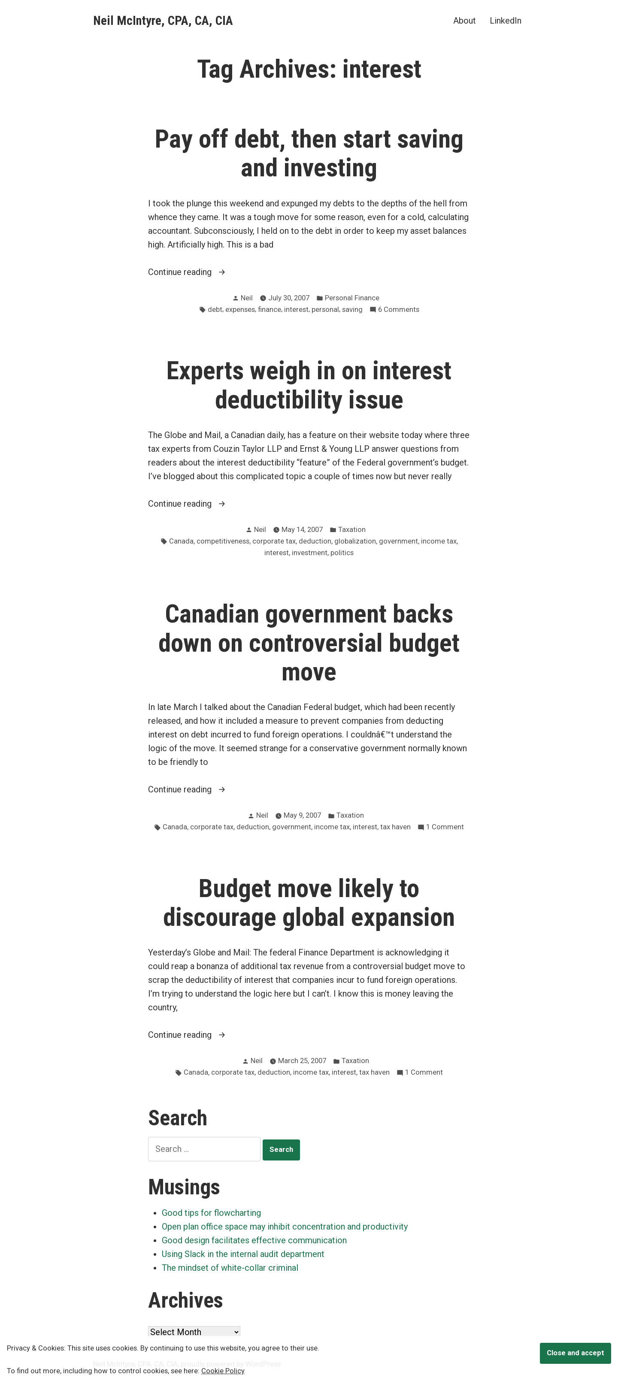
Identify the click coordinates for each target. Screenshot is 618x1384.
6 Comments (398, 310)
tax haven (395, 827)
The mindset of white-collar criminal (230, 1268)
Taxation (352, 530)
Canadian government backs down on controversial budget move (309, 642)
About (464, 20)
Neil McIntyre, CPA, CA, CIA (163, 20)
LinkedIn (505, 20)
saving (352, 309)
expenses (240, 309)
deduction (315, 541)
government (398, 541)
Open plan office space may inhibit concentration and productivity (285, 1226)
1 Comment (445, 827)
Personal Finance (352, 298)
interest (296, 309)
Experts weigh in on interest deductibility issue (309, 385)
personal (325, 309)
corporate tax (274, 541)
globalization (355, 541)
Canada (181, 541)
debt (215, 309)
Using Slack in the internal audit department (243, 1254)
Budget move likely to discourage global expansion (309, 902)
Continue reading (199, 272)
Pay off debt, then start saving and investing (309, 153)
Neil (247, 298)
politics (342, 553)
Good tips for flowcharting (211, 1213)
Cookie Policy (223, 1371)
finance (269, 309)
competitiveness (223, 541)
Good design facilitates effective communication (254, 1240)
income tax (439, 541)
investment (309, 553)
